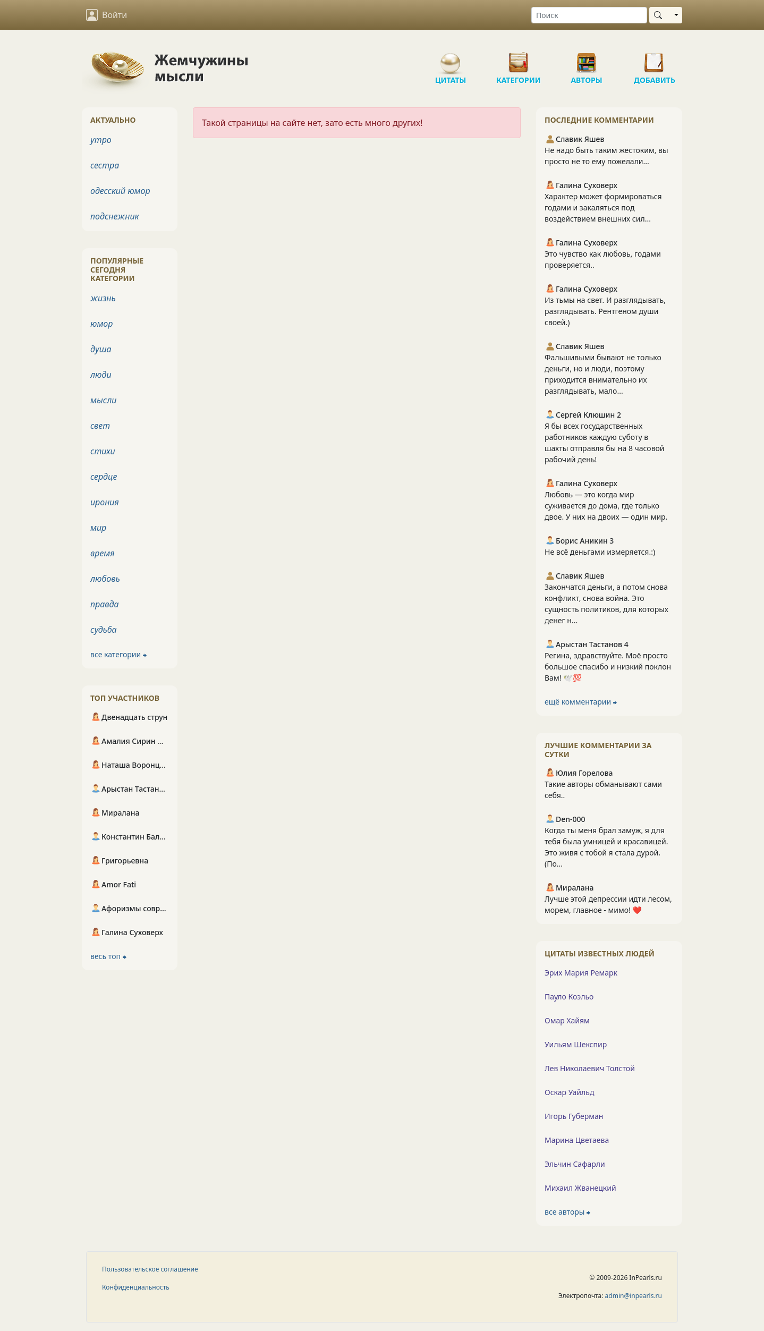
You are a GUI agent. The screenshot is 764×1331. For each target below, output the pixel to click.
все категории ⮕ (118, 654)
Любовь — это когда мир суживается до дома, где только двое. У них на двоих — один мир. (606, 505)
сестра (104, 165)
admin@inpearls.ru (633, 1295)
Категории (518, 58)
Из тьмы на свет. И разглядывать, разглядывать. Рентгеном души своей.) (605, 311)
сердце (103, 476)
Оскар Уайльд (569, 1092)
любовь (105, 578)
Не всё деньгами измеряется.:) (600, 552)
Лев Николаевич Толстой (590, 1068)
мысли (103, 400)
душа (101, 349)
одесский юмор (120, 191)
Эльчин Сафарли (575, 1164)
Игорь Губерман (574, 1116)
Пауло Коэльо (569, 996)
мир (98, 527)
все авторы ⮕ (567, 1212)
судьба (103, 629)
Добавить (654, 58)
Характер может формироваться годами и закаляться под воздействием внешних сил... (603, 207)
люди (101, 374)
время (102, 553)
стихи (102, 451)
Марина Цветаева (577, 1140)
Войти (106, 15)
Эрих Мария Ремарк (581, 973)
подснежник (114, 216)
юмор (101, 323)
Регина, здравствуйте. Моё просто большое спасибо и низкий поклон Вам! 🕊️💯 (608, 666)
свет (100, 425)
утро (101, 140)
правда (104, 604)
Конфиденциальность (135, 1287)
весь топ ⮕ (108, 956)
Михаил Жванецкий (580, 1188)
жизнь (103, 298)
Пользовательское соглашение (150, 1269)
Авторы (586, 58)
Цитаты (450, 58)
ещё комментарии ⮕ (581, 702)
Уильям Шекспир (576, 1044)
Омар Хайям (567, 1020)
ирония (104, 502)
